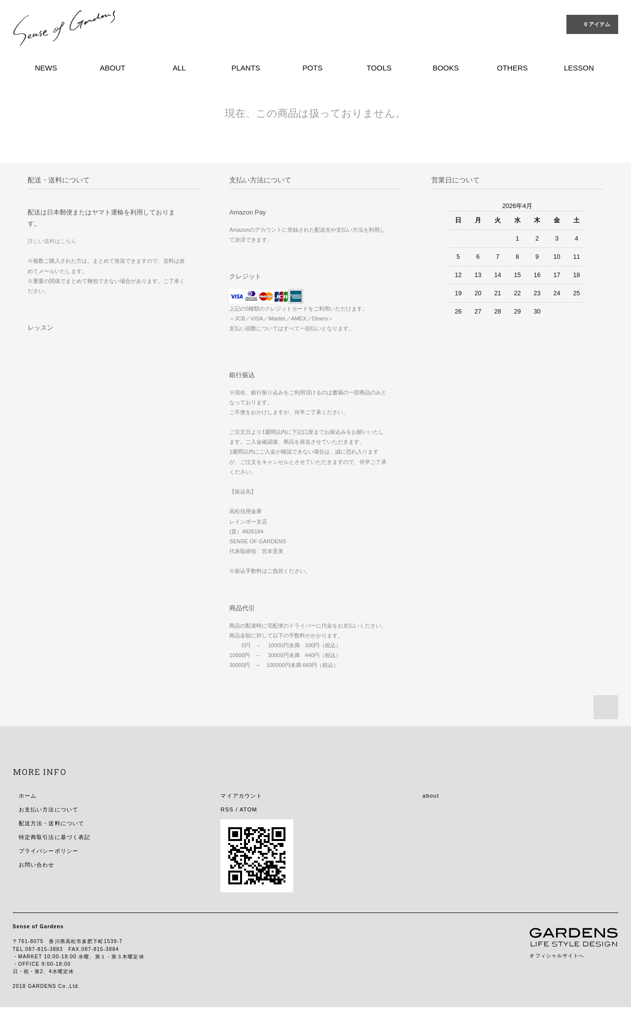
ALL (179, 68)
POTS (312, 68)
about (430, 796)
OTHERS (512, 68)
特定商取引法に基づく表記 (54, 837)
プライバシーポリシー (48, 851)
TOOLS (379, 68)
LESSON (579, 68)
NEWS (46, 68)
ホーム (27, 796)
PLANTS (245, 68)
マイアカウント (241, 796)
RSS (226, 809)
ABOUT (112, 68)
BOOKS (445, 68)
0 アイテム (591, 24)
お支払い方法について (48, 809)
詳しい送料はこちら (52, 241)
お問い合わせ (37, 865)
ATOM (248, 809)
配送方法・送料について (51, 823)
